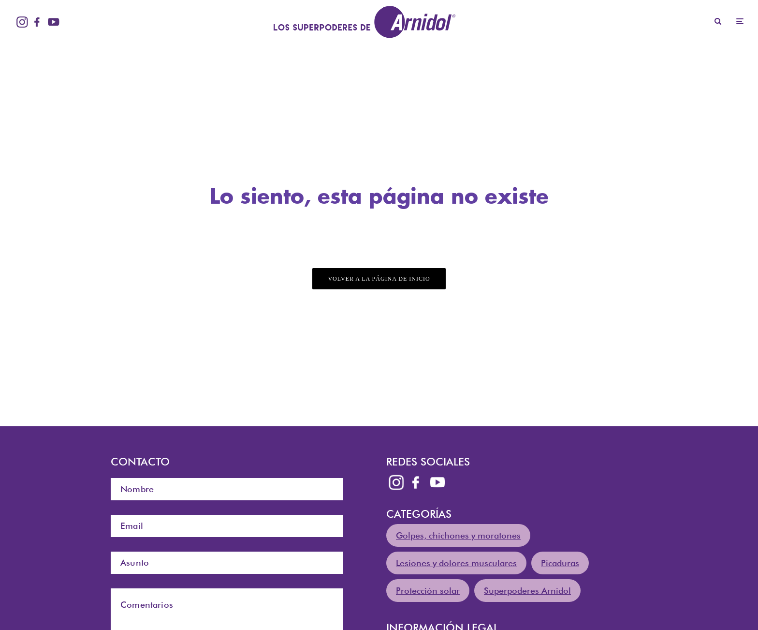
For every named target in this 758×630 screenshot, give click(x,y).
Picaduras (560, 563)
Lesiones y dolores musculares (456, 563)
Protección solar (428, 590)
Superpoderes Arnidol (527, 590)
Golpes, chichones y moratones (458, 535)
